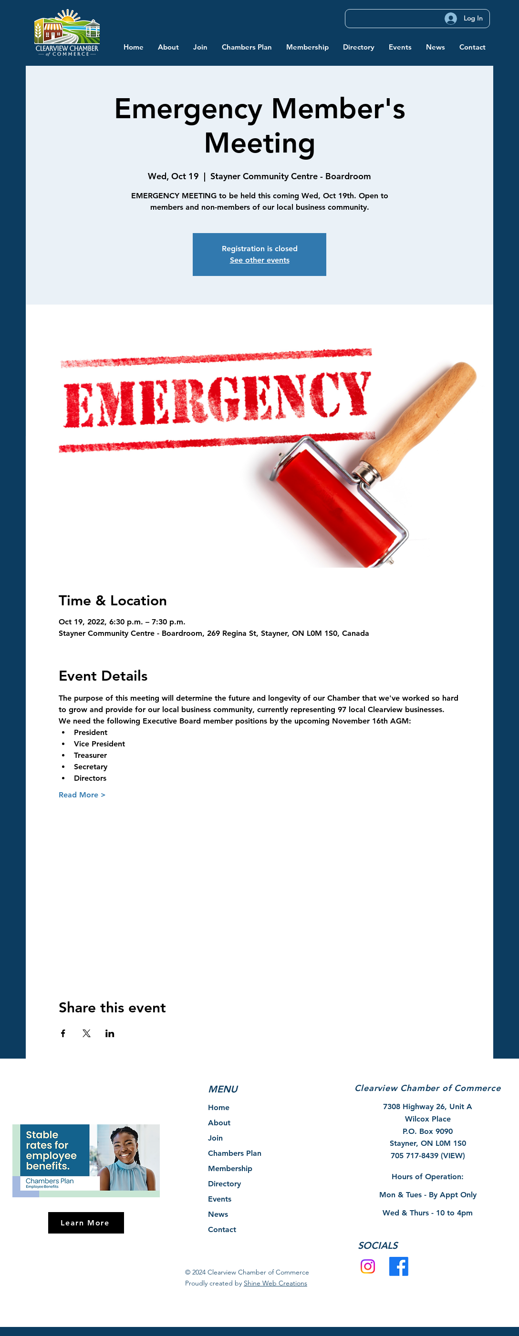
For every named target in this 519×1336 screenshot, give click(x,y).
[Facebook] (398, 1266)
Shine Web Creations (275, 1283)
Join (215, 1137)
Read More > (82, 794)
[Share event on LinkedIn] (109, 1033)
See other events (260, 260)
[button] (168, 47)
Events (219, 1198)
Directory (224, 1183)
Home (218, 1107)
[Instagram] (367, 1266)
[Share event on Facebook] (63, 1033)
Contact (222, 1229)
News (218, 1214)
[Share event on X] (86, 1033)
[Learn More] (86, 1223)
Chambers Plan (234, 1153)
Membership (230, 1168)
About (219, 1122)
